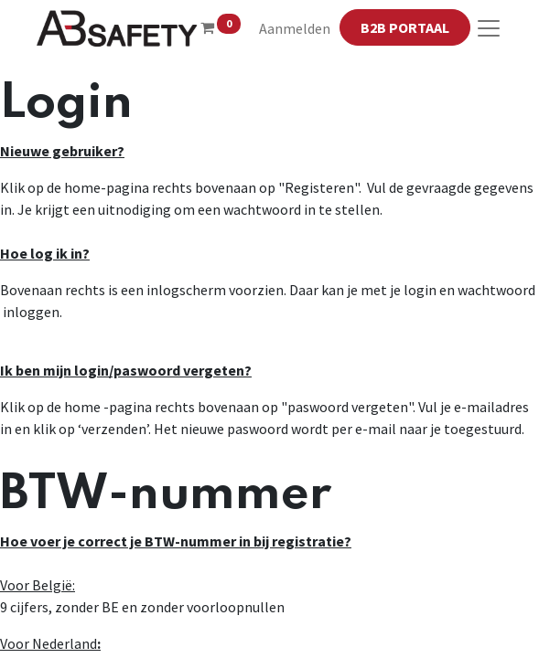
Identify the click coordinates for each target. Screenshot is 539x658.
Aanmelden (294, 28)
